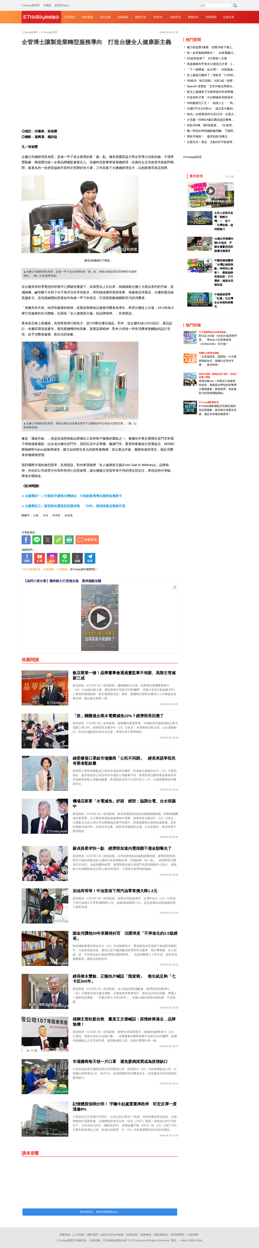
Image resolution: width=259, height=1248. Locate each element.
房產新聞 (211, 17)
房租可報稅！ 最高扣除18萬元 (207, 136)
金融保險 (122, 17)
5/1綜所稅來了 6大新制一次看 (207, 58)
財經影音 (175, 17)
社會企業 (228, 17)
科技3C (158, 17)
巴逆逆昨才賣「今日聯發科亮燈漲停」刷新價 (215, 97)
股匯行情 (140, 17)
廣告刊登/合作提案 (112, 1234)
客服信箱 (132, 1234)
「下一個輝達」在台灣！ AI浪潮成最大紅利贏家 (218, 69)
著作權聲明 (178, 1234)
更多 (229, 176)
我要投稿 (65, 1234)
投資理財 (70, 17)
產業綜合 (193, 17)
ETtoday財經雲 (192, 156)
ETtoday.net (138, 1240)
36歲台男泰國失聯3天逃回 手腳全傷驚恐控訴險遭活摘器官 (223, 244)
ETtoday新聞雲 (31, 2)
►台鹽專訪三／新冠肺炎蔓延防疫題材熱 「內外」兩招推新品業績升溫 (73, 506)
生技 (45, 515)
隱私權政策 (161, 1234)
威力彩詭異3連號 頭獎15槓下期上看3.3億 (214, 47)
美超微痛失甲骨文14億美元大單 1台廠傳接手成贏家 (221, 63)
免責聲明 (193, 1234)
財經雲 (41, 17)
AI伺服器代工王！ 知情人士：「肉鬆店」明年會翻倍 (221, 103)
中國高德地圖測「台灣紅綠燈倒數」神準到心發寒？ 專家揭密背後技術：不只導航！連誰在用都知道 (223, 272)
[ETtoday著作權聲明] (82, 569)
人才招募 (79, 1234)
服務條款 (146, 1234)
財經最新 (87, 17)
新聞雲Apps (62, 2)
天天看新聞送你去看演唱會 (212, 332)
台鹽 (35, 515)
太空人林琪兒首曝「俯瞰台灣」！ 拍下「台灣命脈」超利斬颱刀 (223, 221)
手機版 (47, 2)
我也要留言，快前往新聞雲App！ (100, 1211)
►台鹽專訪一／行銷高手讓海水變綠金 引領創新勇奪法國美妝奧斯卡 (72, 496)
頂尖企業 (105, 17)
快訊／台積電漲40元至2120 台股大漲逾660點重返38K (222, 114)
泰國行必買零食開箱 (209, 353)
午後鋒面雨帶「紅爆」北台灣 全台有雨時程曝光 (224, 300)
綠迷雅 (69, 515)
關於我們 (92, 1234)
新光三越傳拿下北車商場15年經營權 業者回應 (217, 91)
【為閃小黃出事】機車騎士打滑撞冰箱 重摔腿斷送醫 (62, 581)
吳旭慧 (56, 515)
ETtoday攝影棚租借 (209, 402)
